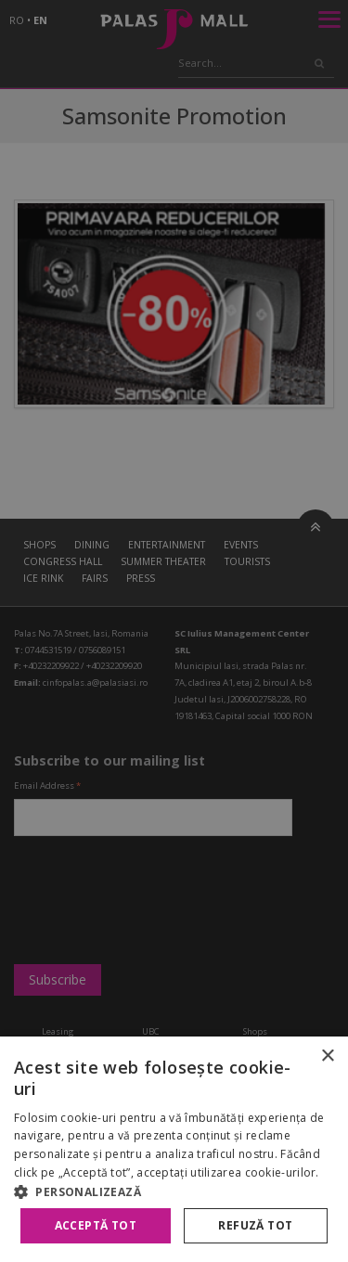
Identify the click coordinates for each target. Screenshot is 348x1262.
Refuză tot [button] (255, 1225)
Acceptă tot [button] (95, 1225)
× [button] (327, 1056)
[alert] (174, 631)
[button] (174, 1191)
